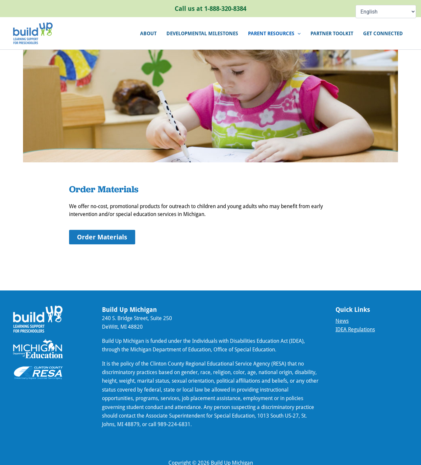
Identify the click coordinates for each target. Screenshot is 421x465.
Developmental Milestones (202, 33)
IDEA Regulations (355, 329)
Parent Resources (274, 33)
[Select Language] (386, 11)
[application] (297, 33)
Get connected (383, 33)
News (342, 320)
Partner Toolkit (331, 33)
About (148, 33)
